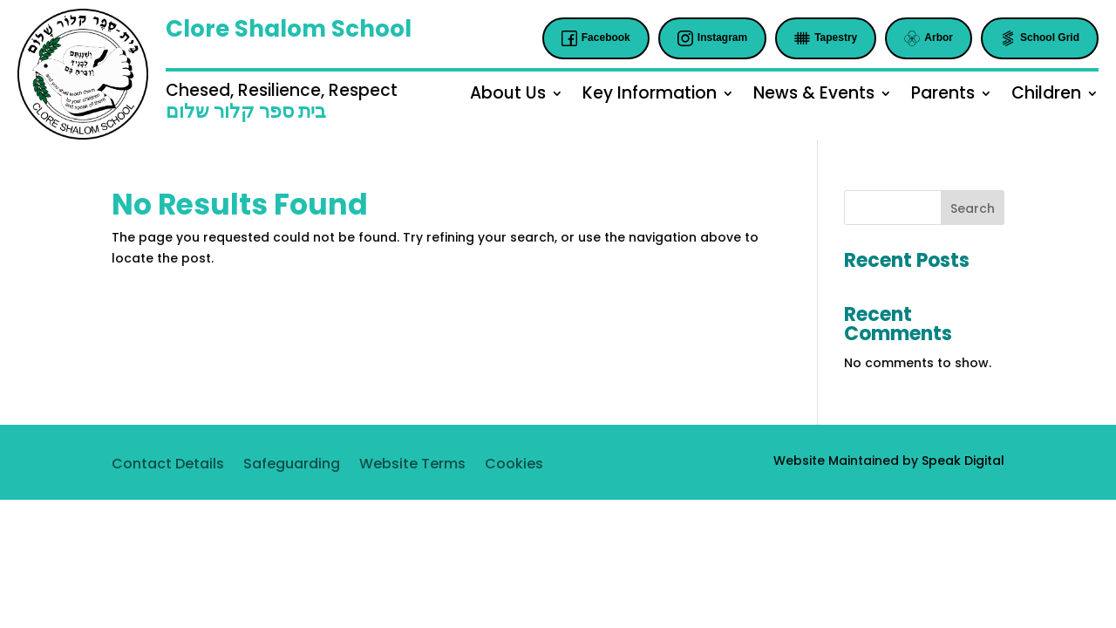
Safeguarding (291, 466)
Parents (943, 96)
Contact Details (168, 466)
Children (1046, 96)
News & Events (813, 96)
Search (972, 208)
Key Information (649, 96)
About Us (508, 96)
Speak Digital (963, 460)
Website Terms (412, 466)
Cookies (514, 466)
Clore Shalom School (289, 28)
